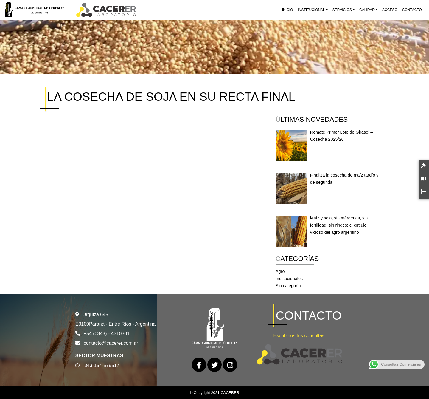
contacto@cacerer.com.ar (111, 343)
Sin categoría (288, 285)
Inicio (287, 10)
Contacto (412, 10)
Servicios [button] (342, 10)
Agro (280, 271)
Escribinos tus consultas (298, 335)
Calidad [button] (367, 10)
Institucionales (289, 278)
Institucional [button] (311, 10)
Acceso (389, 10)
